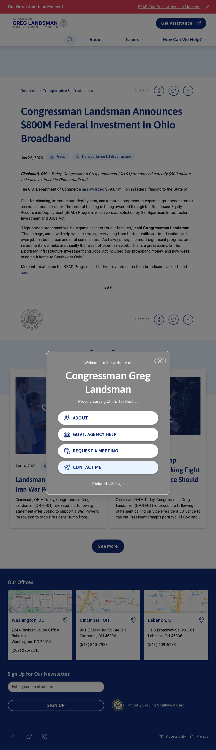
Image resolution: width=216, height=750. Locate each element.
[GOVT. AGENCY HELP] (108, 435)
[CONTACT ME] (108, 467)
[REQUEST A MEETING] (108, 451)
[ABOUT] (108, 418)
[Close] (160, 361)
